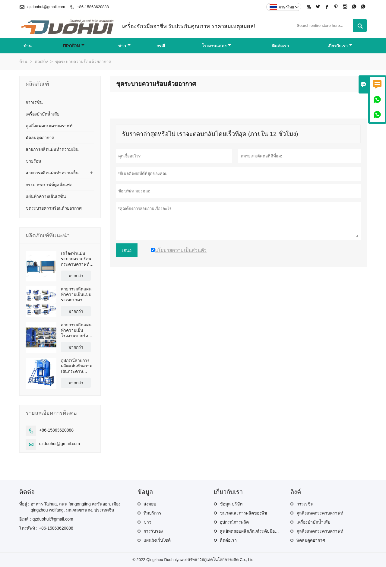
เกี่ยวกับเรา (339, 45)
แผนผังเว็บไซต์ (157, 540)
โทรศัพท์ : (28, 528)
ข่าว (124, 45)
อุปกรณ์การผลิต (234, 522)
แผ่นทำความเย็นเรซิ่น (46, 196)
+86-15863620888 (93, 7)
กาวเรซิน (34, 102)
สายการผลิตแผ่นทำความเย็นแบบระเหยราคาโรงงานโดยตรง (76, 295)
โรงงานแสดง (216, 45)
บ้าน (28, 45)
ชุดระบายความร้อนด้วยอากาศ (54, 208)
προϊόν (73, 45)
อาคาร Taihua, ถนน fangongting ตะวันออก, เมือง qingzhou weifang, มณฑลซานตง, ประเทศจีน (76, 507)
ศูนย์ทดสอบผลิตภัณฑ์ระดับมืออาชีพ (252, 531)
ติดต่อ (27, 492)
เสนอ (126, 250)
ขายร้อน (33, 161)
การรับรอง (153, 531)
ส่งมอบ (150, 504)
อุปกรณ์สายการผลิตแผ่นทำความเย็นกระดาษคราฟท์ (76, 366)
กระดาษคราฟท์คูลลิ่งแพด (49, 184)
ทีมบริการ (152, 513)
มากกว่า (75, 275)
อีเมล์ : (25, 519)
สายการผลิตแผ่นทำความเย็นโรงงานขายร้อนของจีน (76, 330)
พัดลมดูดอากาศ (40, 137)
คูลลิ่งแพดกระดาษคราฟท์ (49, 125)
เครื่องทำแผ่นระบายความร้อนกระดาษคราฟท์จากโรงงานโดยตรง (76, 259)
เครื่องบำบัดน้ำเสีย (42, 114)
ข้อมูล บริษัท (231, 504)
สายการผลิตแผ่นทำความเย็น (52, 149)
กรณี (161, 45)
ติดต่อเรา (280, 45)
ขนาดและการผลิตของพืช (243, 513)
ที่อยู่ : (24, 504)
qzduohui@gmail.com (46, 7)
